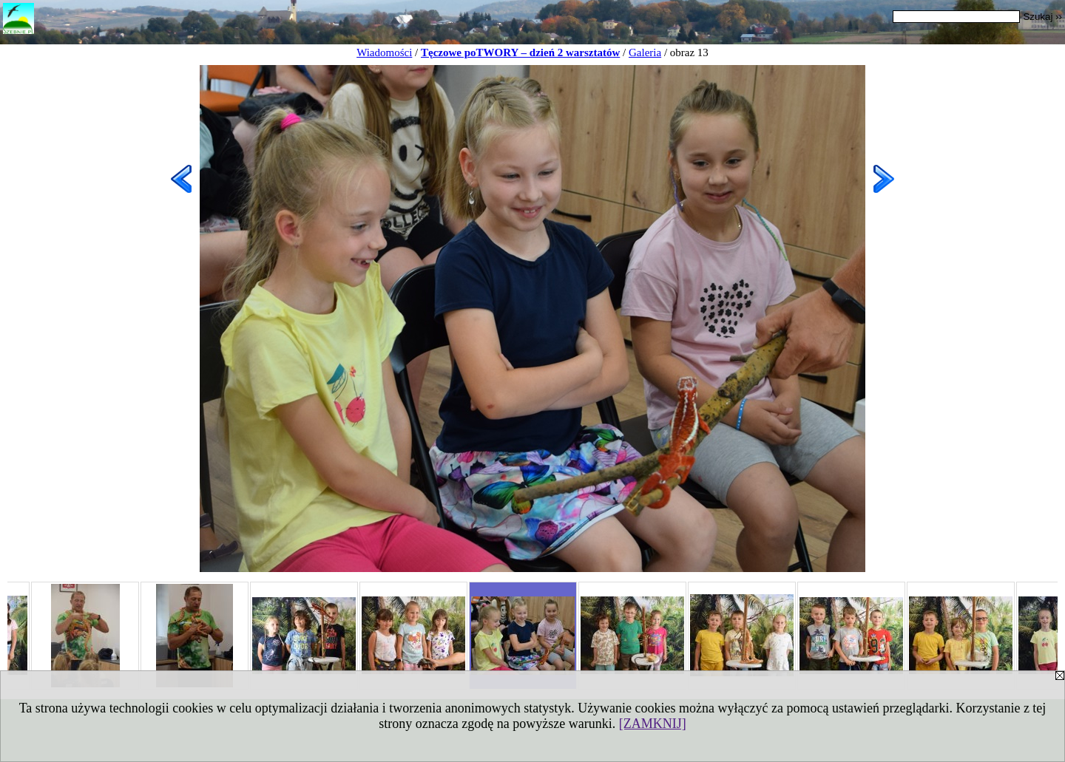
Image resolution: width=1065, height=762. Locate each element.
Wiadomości (384, 52)
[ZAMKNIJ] (652, 723)
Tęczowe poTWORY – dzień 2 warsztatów (520, 52)
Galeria (645, 52)
